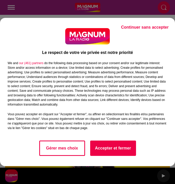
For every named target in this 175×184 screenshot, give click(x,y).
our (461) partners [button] (31, 63)
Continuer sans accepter (145, 27)
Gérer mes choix (62, 148)
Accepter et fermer (113, 148)
